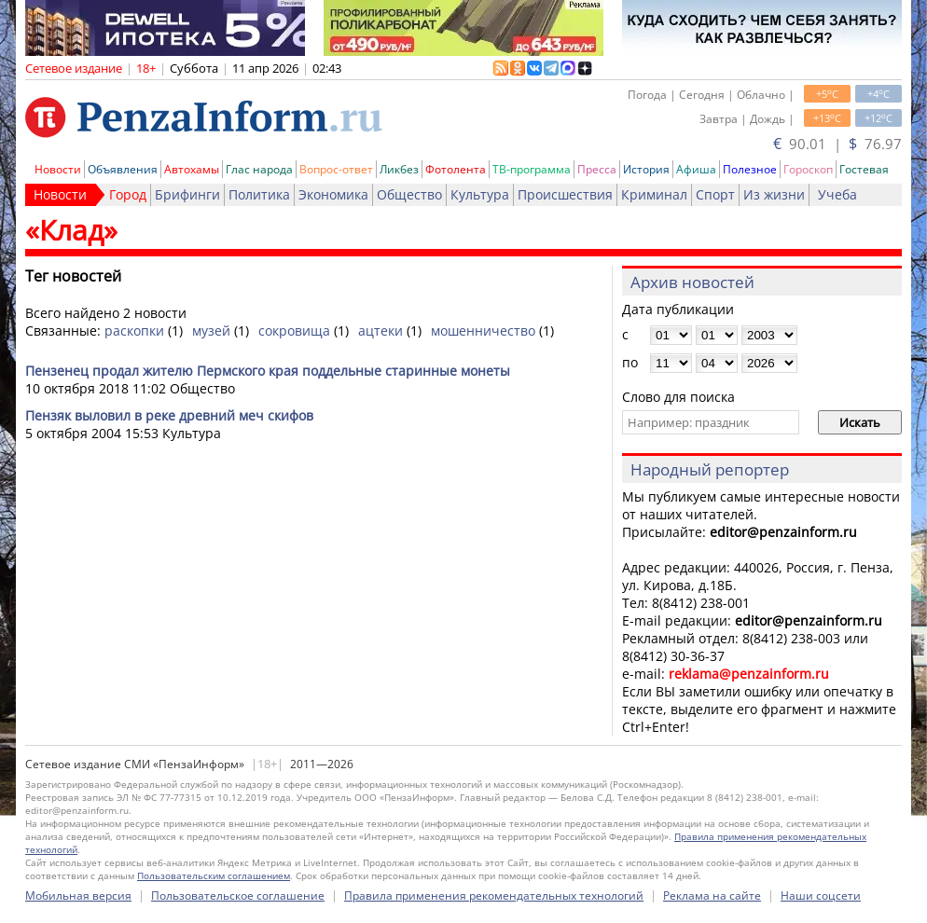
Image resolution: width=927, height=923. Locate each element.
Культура (479, 194)
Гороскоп (808, 169)
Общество (409, 194)
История (646, 169)
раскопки (134, 330)
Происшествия (565, 194)
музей (211, 330)
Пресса (596, 169)
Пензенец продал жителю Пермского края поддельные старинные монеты (267, 370)
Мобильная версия (78, 895)
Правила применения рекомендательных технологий (493, 895)
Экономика (333, 194)
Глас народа (259, 169)
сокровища (294, 330)
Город (127, 194)
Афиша (696, 169)
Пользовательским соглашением (213, 875)
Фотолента (455, 169)
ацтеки (380, 330)
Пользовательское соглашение (238, 895)
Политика (259, 194)
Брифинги (187, 194)
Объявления (123, 169)
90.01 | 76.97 (837, 143)
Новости (58, 169)
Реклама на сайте (712, 895)
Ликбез (399, 169)
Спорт (715, 194)
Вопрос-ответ (336, 169)
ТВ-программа (531, 169)
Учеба (837, 194)
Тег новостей (73, 276)
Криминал (654, 194)
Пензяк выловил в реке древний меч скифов (169, 415)
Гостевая (864, 169)
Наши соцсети (821, 895)
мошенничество (483, 330)
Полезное (750, 169)
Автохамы (191, 169)
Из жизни (774, 194)
